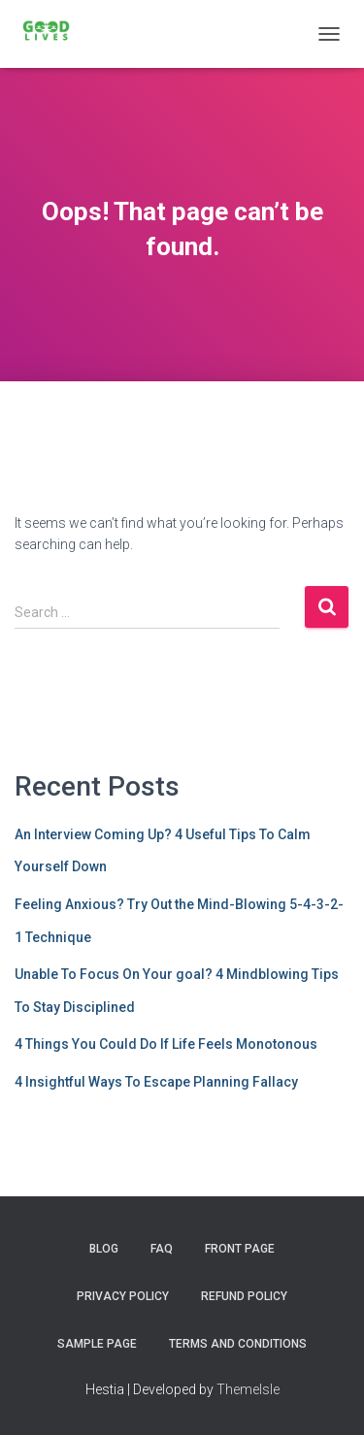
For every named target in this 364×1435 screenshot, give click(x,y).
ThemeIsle (248, 1389)
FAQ (161, 1249)
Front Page (240, 1249)
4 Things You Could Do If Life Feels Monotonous (166, 1044)
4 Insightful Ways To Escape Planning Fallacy (156, 1082)
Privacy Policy (123, 1296)
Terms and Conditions (238, 1344)
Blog (103, 1249)
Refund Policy (244, 1296)
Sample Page (97, 1344)
